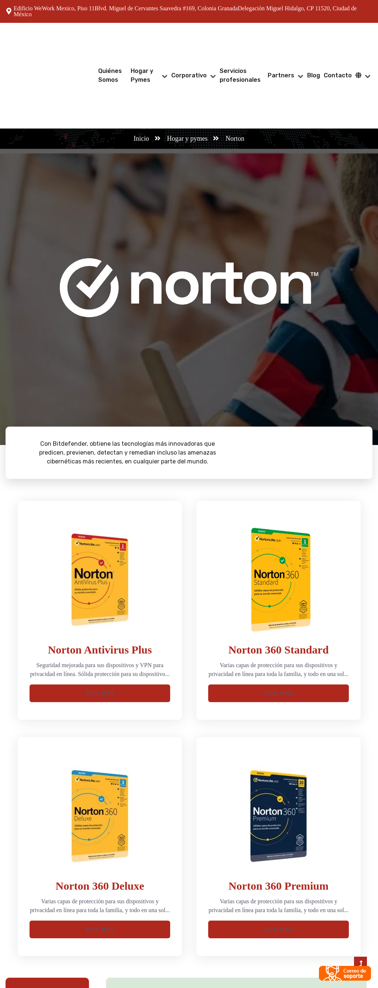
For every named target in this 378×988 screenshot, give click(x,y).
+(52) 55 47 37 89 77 (239, 948)
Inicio (141, 70)
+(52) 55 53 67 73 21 (239, 957)
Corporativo (189, 41)
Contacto (338, 41)
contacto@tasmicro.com (326, 957)
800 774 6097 (230, 966)
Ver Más (100, 625)
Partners (281, 41)
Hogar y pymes (187, 70)
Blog (313, 41)
